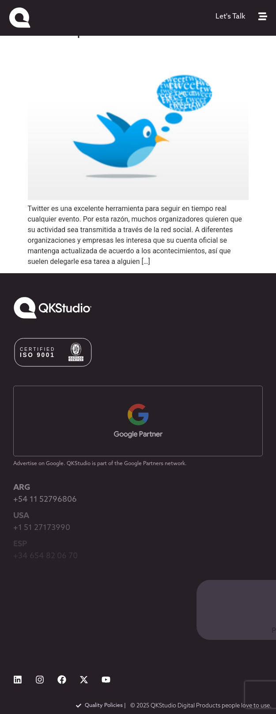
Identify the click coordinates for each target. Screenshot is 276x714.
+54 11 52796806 (45, 500)
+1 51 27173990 (41, 528)
